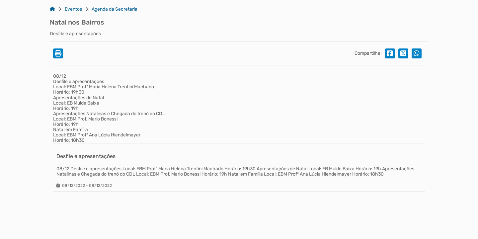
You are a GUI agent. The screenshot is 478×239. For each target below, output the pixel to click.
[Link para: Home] (52, 9)
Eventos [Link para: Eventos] (73, 9)
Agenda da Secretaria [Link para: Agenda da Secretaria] (114, 9)
